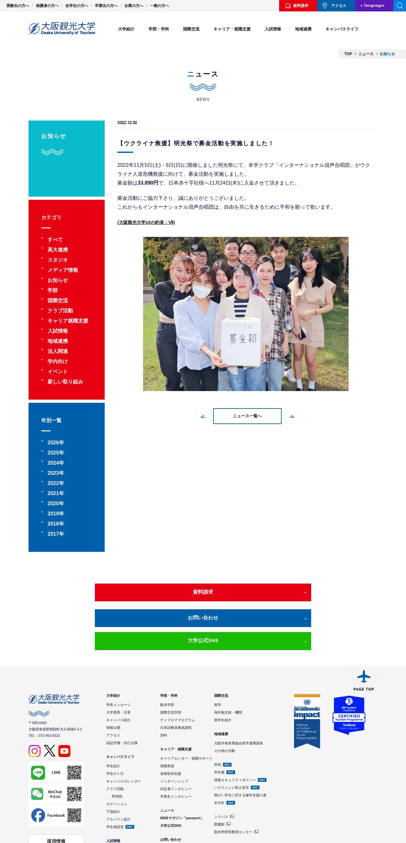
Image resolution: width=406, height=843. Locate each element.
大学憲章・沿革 (118, 670)
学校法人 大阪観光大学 (56, 809)
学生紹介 (113, 724)
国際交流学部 (170, 670)
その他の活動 (224, 709)
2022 (53, 483)
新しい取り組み (65, 381)
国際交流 (191, 29)
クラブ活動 (60, 310)
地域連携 (303, 29)
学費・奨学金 (116, 816)
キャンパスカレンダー (123, 739)
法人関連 (58, 351)
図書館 (219, 782)
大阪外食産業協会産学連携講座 (238, 701)
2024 (53, 463)
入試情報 (273, 29)
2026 (53, 442)
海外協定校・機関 (228, 670)
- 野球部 (114, 754)
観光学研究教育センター (233, 790)
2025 (53, 452)
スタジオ (58, 260)
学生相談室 (115, 785)
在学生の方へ (76, 5)
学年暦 (219, 730)
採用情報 (56, 797)
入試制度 (113, 808)
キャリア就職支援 (68, 320)
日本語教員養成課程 (176, 686)
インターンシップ (174, 739)
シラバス (221, 775)
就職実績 (167, 724)
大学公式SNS (299, 598)
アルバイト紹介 (118, 777)
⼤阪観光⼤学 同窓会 (56, 821)
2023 (53, 473)
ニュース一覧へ (247, 416)
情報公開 (113, 686)
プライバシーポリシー (177, 813)
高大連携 (58, 249)
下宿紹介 (113, 770)
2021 (53, 493)
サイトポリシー (172, 805)
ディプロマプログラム (177, 678)
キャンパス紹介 (118, 678)
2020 (53, 503)
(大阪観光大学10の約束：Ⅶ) (150, 222)
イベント (58, 371)
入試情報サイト (118, 823)
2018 (53, 523)
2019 (53, 513)
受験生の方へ (17, 5)
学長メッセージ (118, 663)
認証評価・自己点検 (122, 701)
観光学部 (167, 663)
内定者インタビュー (176, 747)
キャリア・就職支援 (232, 29)
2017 (53, 534)
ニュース (167, 768)
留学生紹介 (223, 678)
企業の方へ (133, 5)
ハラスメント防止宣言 (231, 746)
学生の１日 (115, 732)
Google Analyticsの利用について (186, 820)
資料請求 (300, 5)
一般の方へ (159, 5)
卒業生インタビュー (176, 754)
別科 (163, 693)
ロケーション (116, 762)
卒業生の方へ (106, 5)
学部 (53, 290)
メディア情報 (63, 270)
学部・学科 (158, 29)
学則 (217, 723)
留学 (217, 663)
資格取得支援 (170, 732)
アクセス (338, 5)
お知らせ (58, 280)
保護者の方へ (47, 5)
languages (374, 6)
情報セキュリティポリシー (235, 738)
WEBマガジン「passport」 (182, 776)
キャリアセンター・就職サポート (186, 716)
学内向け (58, 361)
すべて (55, 239)
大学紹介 (126, 29)
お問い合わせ (203, 598)
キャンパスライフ (341, 29)
